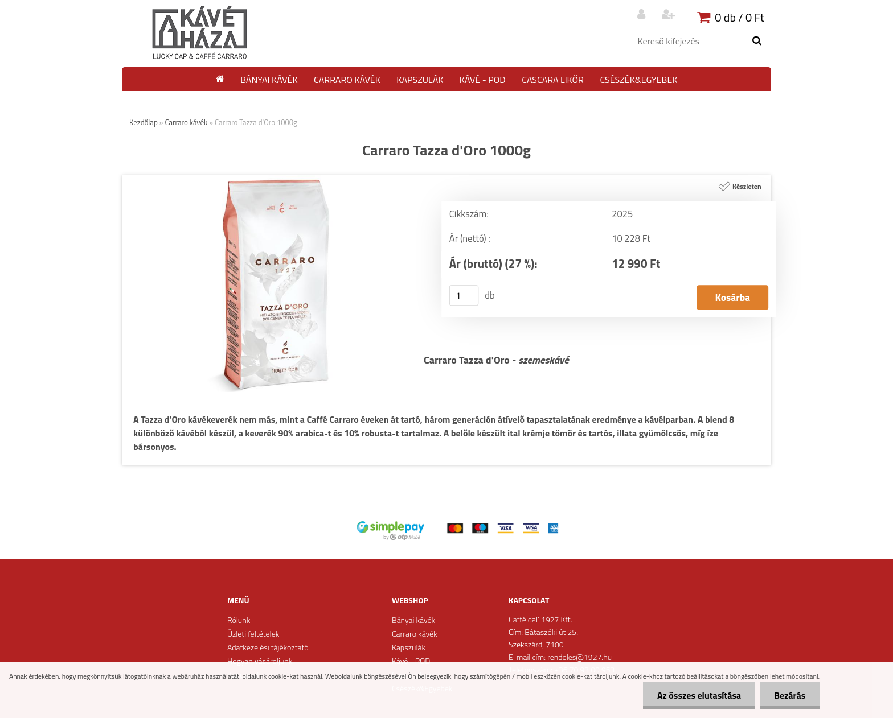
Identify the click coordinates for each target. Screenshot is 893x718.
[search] (757, 41)
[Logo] (200, 33)
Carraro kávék (347, 79)
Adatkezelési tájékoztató (268, 647)
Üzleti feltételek (253, 633)
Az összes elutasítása (699, 695)
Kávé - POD (483, 79)
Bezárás (789, 695)
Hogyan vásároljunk (259, 661)
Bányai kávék (268, 79)
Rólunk (238, 620)
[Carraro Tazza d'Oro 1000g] (273, 179)
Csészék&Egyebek (638, 79)
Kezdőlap (143, 122)
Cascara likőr (553, 79)
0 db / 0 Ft (739, 17)
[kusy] (464, 295)
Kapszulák (419, 79)
